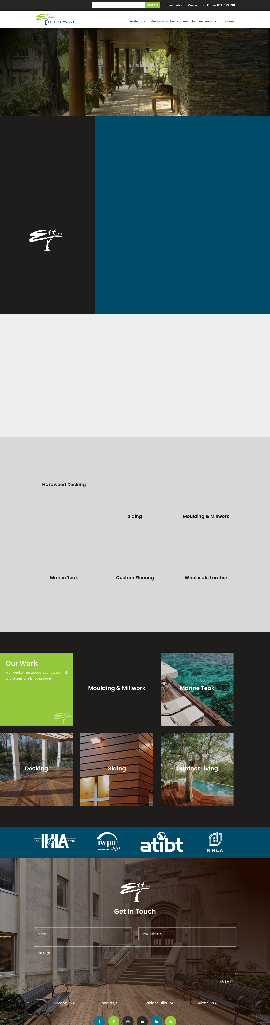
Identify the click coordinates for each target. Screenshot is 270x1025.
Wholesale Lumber (164, 21)
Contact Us (196, 5)
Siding (135, 484)
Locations (227, 21)
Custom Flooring (135, 514)
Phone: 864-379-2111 (221, 5)
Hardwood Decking (64, 484)
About (180, 5)
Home (169, 5)
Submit (226, 950)
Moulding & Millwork (206, 484)
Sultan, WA (207, 971)
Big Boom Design (207, 1021)
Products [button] (137, 21)
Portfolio (188, 21)
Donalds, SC (110, 971)
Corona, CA (64, 971)
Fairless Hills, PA (159, 971)
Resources (208, 21)
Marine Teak (64, 546)
